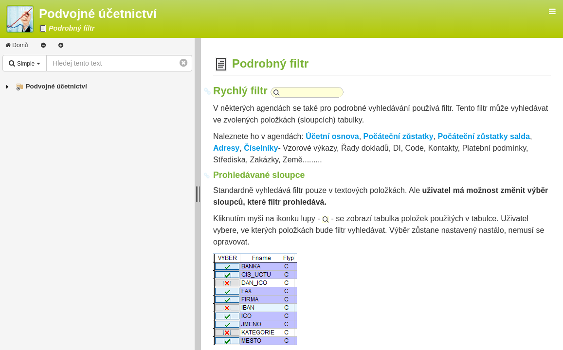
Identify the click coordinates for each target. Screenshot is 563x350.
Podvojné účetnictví (56, 86)
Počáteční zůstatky (398, 136)
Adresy (226, 148)
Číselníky (261, 148)
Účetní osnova (332, 136)
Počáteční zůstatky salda (484, 136)
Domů (16, 45)
